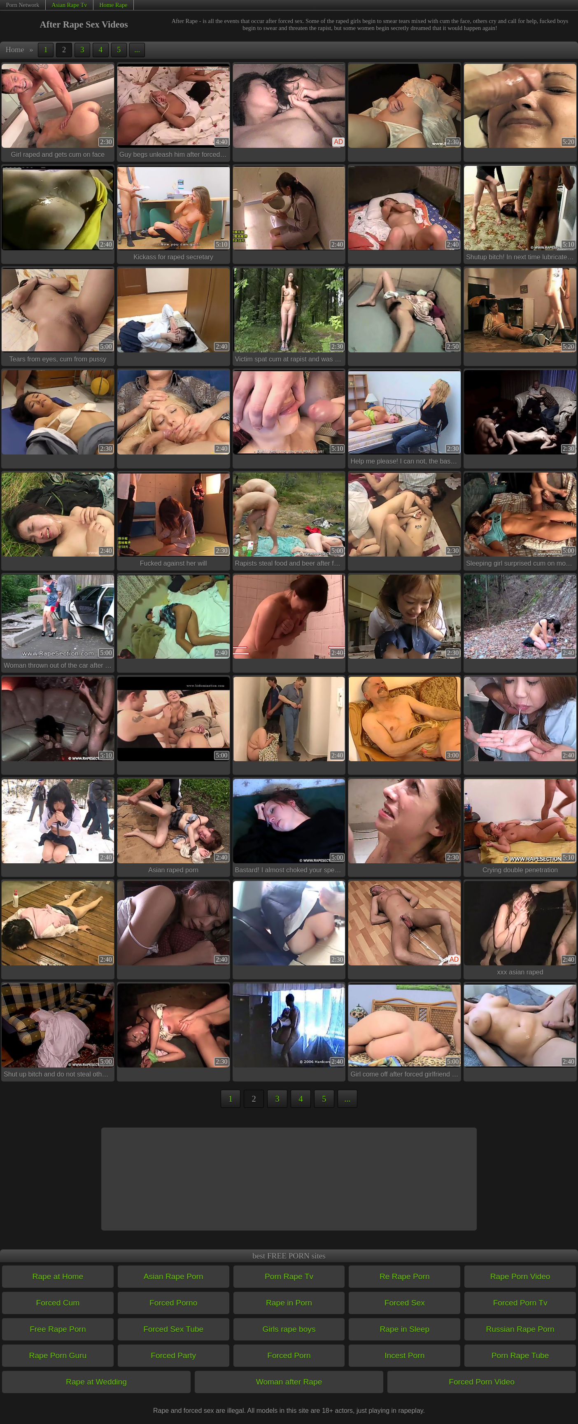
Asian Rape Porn (173, 1276)
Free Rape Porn (58, 1329)
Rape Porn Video (520, 1276)
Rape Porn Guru (58, 1355)
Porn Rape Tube (520, 1355)
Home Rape (113, 5)
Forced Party (173, 1355)
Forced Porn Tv (520, 1302)
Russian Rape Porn (520, 1329)
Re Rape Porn (405, 1276)
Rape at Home (58, 1276)
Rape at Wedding (96, 1381)
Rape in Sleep (405, 1329)
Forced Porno (173, 1302)
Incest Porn (404, 1355)
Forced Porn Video (482, 1381)
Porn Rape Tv (289, 1276)
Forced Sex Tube (173, 1329)
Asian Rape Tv (69, 5)
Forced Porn (289, 1355)
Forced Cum (58, 1302)
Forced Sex (405, 1302)
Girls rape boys (288, 1329)
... (137, 50)
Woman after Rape (289, 1381)
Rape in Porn (289, 1302)
